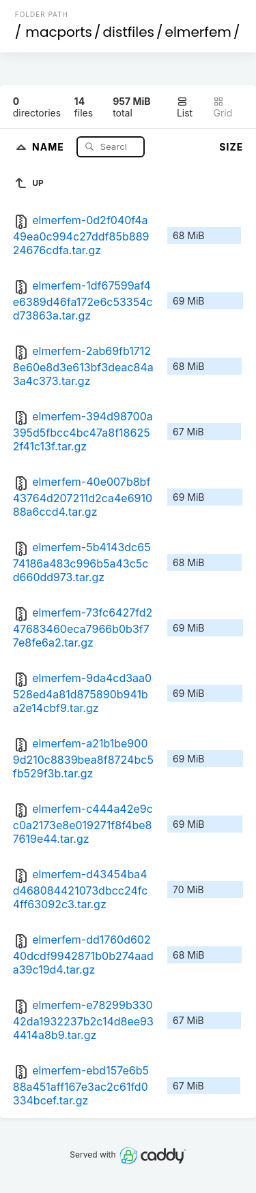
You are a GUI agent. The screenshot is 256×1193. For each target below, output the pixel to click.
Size (231, 147)
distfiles (128, 32)
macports (58, 32)
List (185, 107)
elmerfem (198, 32)
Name (49, 146)
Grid (222, 107)
